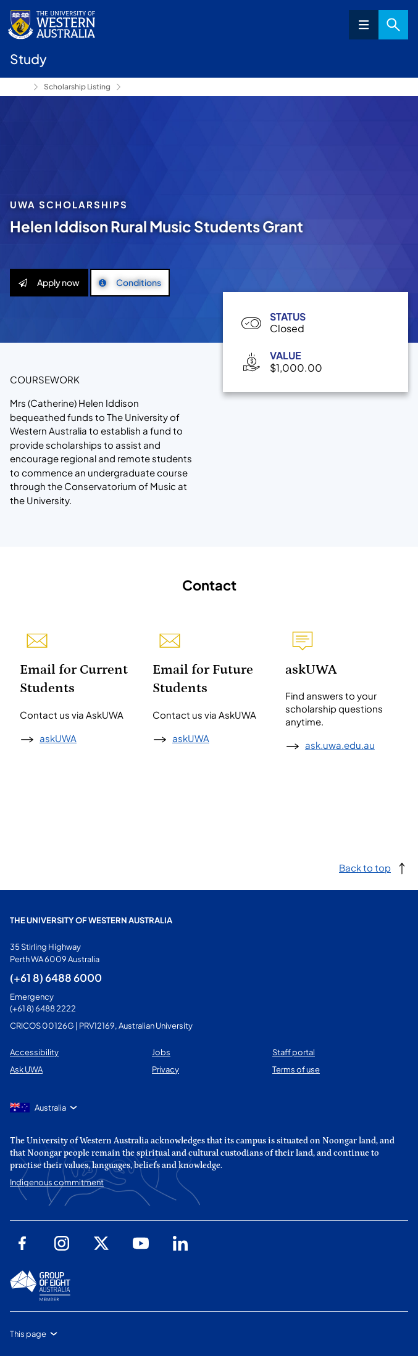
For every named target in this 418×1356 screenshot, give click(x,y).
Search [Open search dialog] (393, 24)
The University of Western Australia (91, 920)
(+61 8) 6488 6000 (56, 977)
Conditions (130, 282)
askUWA (58, 738)
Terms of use (296, 1069)
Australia (50, 1108)
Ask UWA (26, 1069)
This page (28, 1334)
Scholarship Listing (77, 86)
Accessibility (34, 1052)
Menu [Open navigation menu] (363, 24)
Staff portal (293, 1052)
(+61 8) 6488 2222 (43, 1008)
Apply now (49, 282)
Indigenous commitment (57, 1182)
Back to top (365, 867)
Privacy (165, 1069)
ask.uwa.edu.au (340, 745)
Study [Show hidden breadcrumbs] (19, 87)
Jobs (161, 1052)
